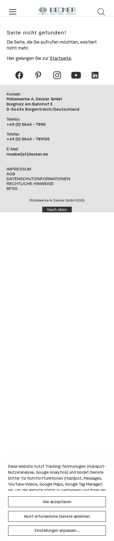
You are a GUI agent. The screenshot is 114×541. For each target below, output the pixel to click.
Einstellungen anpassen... (57, 530)
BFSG (12, 188)
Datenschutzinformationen (38, 179)
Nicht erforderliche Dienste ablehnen (57, 516)
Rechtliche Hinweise (30, 184)
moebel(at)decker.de (27, 154)
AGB (10, 174)
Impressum (18, 169)
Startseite (60, 58)
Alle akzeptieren (57, 501)
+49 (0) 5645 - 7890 (25, 124)
